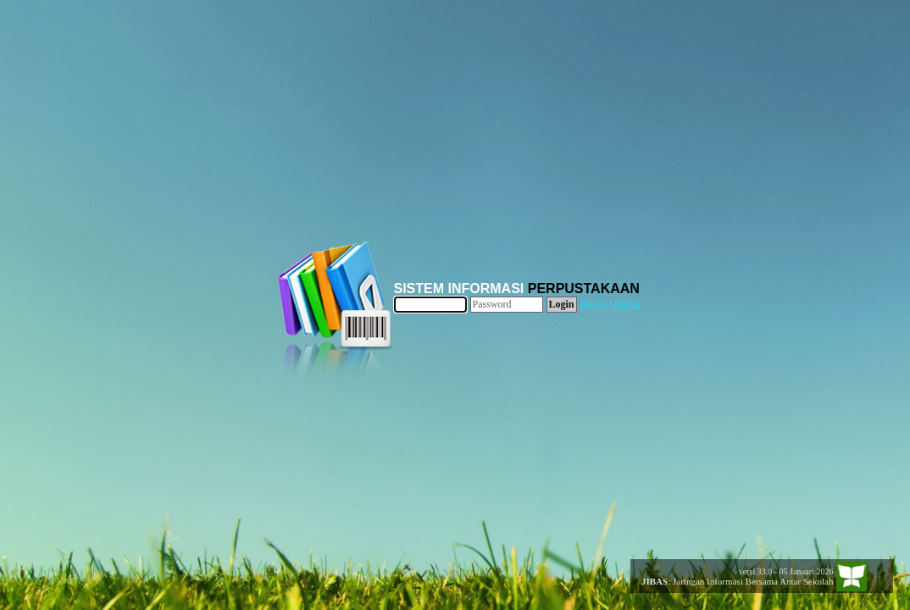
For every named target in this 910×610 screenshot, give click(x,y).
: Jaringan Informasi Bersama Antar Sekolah (732, 581)
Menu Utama (610, 305)
